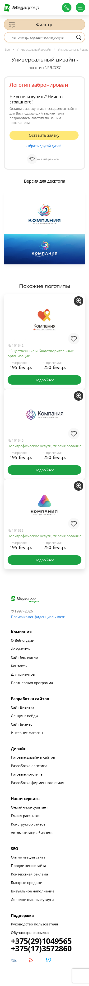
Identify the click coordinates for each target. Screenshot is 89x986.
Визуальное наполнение (32, 891)
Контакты (19, 665)
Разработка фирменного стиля (37, 782)
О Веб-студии (22, 640)
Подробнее (44, 380)
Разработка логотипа (29, 765)
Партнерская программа (32, 682)
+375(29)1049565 (41, 941)
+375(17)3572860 (41, 948)
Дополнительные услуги (32, 899)
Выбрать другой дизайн (44, 146)
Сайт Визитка (22, 707)
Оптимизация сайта (28, 857)
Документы (21, 648)
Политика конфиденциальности (38, 616)
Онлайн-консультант (29, 807)
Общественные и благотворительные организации (41, 353)
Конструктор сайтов (28, 824)
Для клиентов (23, 674)
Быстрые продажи (26, 882)
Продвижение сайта (28, 865)
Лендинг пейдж (24, 715)
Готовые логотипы (27, 774)
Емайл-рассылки (25, 815)
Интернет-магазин (27, 732)
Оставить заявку (44, 135)
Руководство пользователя (34, 924)
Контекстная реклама (29, 874)
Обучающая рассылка (30, 932)
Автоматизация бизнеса (31, 832)
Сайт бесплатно (24, 657)
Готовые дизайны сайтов (33, 757)
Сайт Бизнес (21, 724)
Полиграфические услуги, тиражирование (44, 446)
